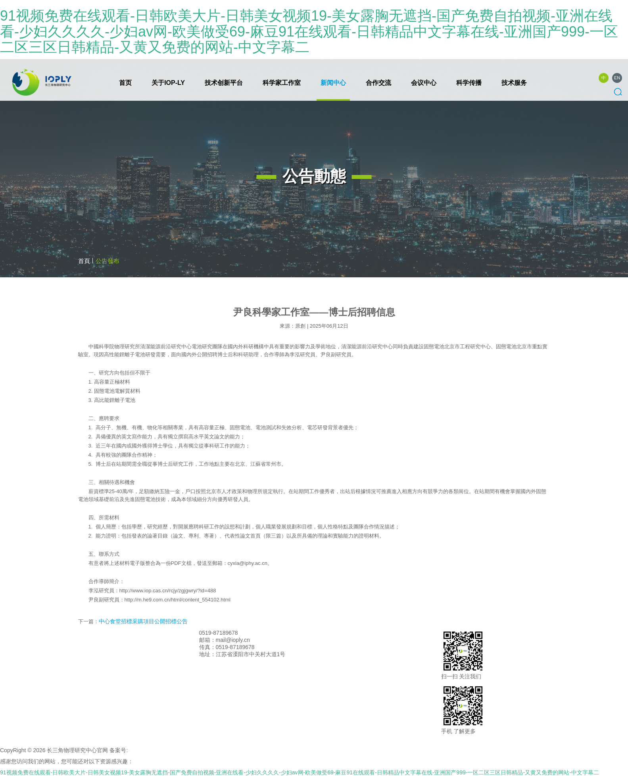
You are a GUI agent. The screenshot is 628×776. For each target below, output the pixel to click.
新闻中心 (333, 82)
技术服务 (514, 82)
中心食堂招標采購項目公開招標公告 (143, 621)
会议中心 (423, 82)
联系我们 (251, 633)
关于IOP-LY (168, 82)
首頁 (84, 260)
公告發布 (107, 260)
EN (617, 77)
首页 (125, 82)
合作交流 (378, 82)
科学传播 (469, 82)
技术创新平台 (224, 82)
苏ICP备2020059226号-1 (160, 750)
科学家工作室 (282, 82)
